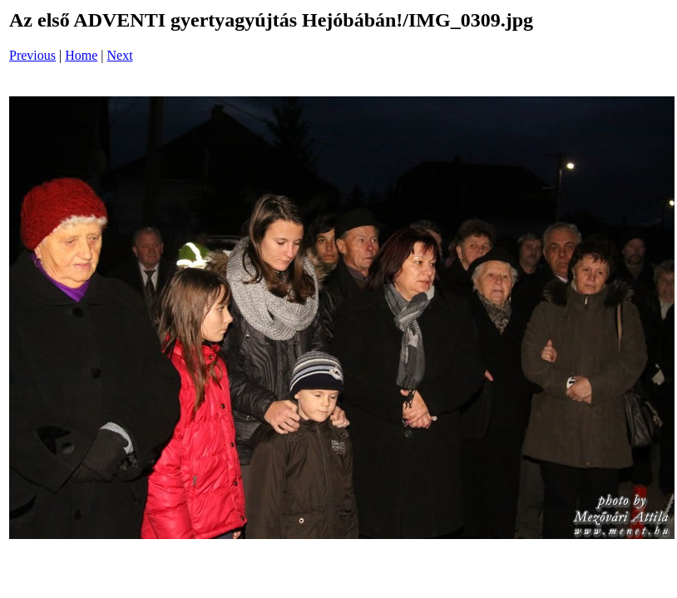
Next (120, 55)
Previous (32, 55)
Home (81, 55)
